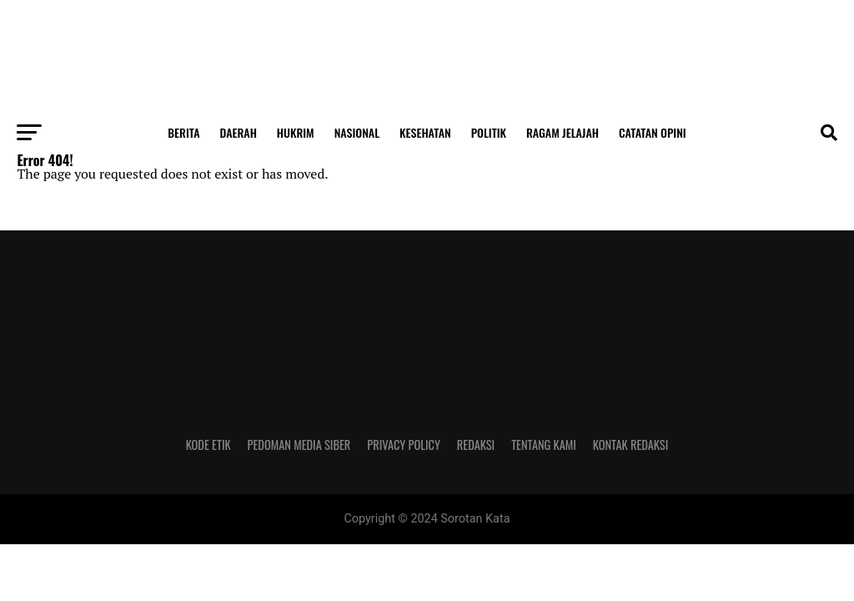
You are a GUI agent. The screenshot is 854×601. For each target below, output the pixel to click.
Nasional (356, 132)
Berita (183, 132)
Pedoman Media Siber (299, 444)
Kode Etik (208, 444)
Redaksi (476, 444)
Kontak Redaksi (630, 444)
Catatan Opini (652, 132)
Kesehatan (425, 132)
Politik (488, 132)
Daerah (238, 132)
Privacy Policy (403, 444)
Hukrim (295, 132)
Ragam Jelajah (562, 132)
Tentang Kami (543, 444)
